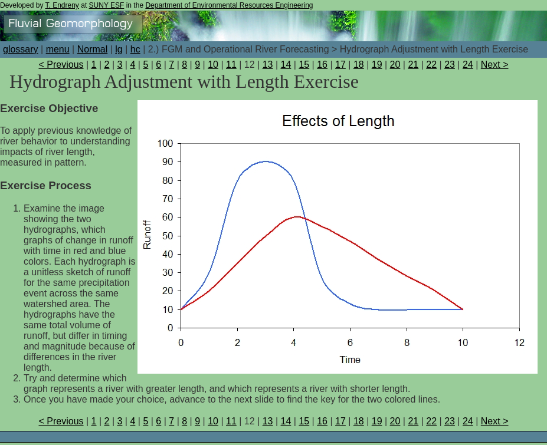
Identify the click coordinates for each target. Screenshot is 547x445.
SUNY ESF (107, 5)
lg (118, 49)
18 (358, 65)
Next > (495, 65)
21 (413, 65)
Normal (92, 49)
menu (58, 49)
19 (377, 65)
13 (268, 65)
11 (231, 65)
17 (340, 65)
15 (304, 65)
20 (395, 65)
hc (135, 49)
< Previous (60, 65)
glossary (20, 49)
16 (322, 65)
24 (468, 65)
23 (449, 65)
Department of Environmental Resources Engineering (229, 5)
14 (286, 65)
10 (213, 65)
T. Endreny (62, 5)
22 (431, 65)
